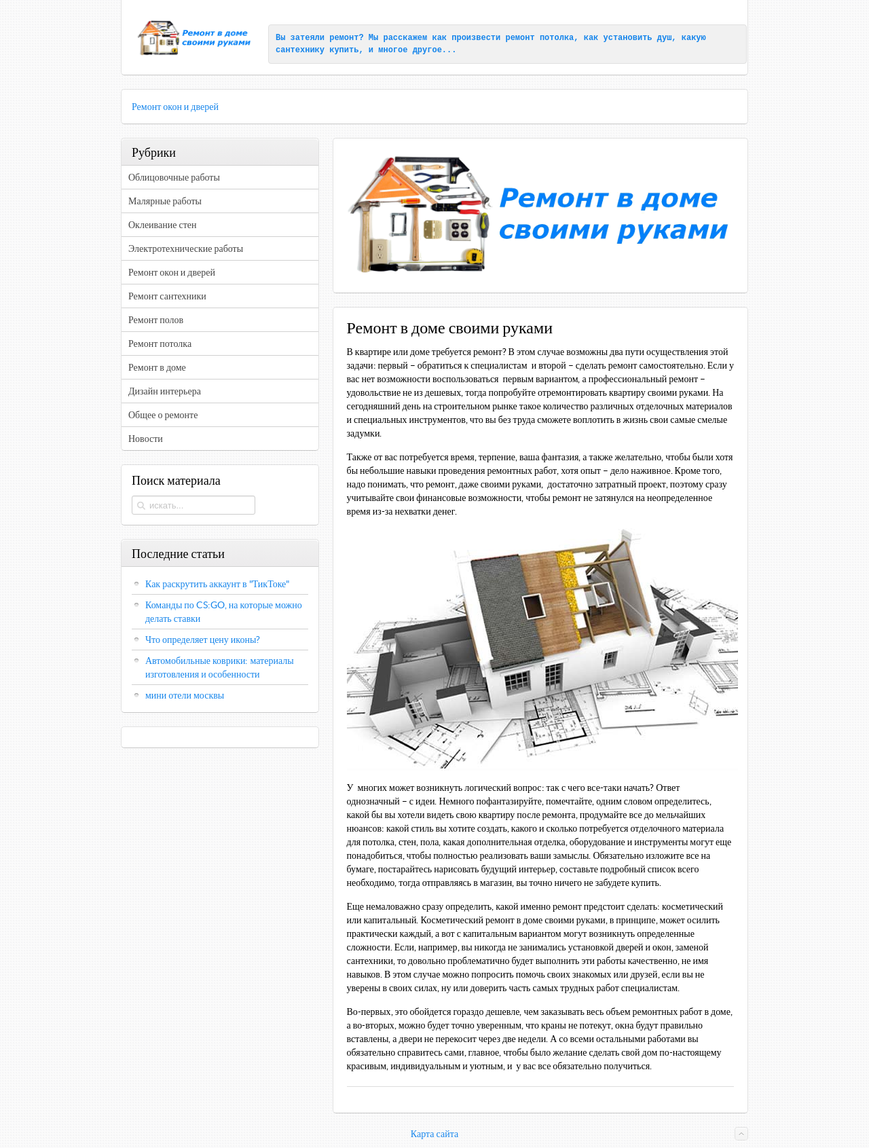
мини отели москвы (184, 695)
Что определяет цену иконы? (202, 639)
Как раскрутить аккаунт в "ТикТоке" (217, 583)
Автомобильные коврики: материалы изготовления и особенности (219, 667)
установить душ (638, 38)
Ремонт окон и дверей (175, 106)
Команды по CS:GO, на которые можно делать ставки (223, 611)
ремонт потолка (539, 38)
